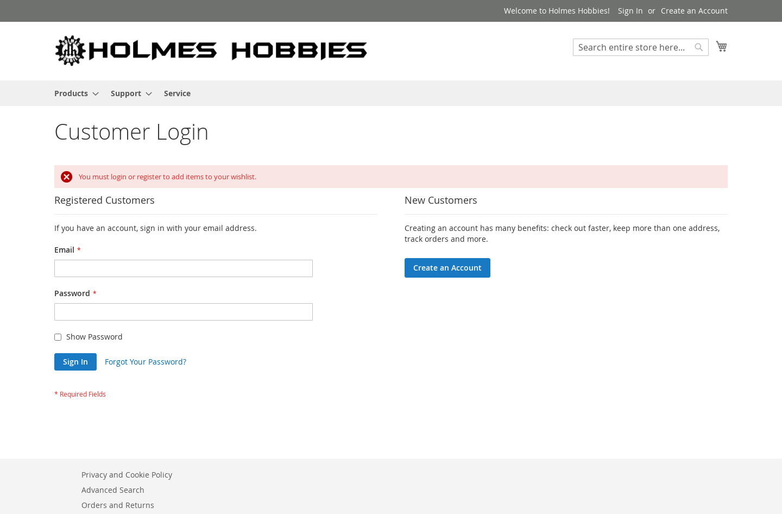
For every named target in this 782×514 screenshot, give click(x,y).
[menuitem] (73, 93)
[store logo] (211, 50)
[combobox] (641, 47)
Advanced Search (112, 490)
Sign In (630, 10)
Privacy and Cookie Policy (126, 474)
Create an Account (694, 10)
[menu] (391, 93)
